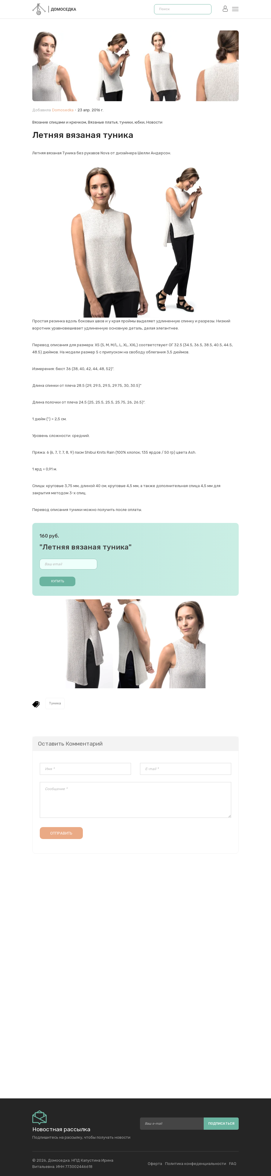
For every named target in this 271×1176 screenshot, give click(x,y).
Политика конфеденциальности (195, 1163)
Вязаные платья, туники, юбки (116, 122)
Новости (154, 122)
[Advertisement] (135, 1024)
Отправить (61, 833)
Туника (55, 703)
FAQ (232, 1163)
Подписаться (221, 1124)
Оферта (155, 1163)
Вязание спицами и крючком (59, 122)
